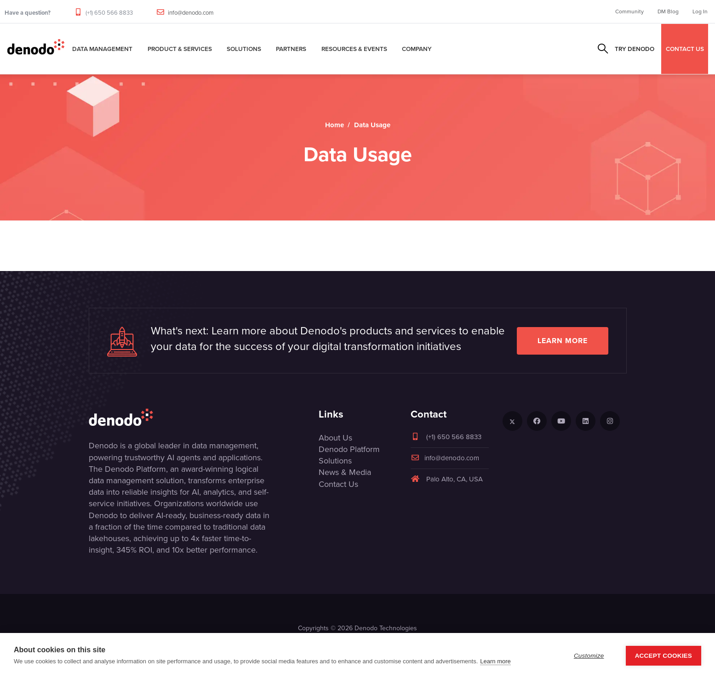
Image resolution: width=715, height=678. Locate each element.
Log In (700, 11)
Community (629, 11)
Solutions (244, 48)
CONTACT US (685, 48)
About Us (335, 438)
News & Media (345, 472)
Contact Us (338, 484)
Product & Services (180, 48)
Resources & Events (354, 48)
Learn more (563, 340)
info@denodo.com (191, 12)
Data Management (102, 48)
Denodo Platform (349, 449)
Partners (291, 48)
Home (334, 125)
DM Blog (668, 11)
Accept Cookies (663, 655)
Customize (589, 655)
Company (417, 48)
